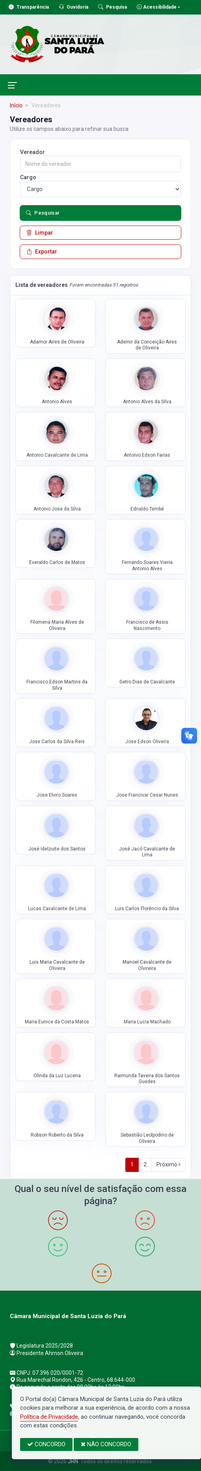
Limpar (39, 232)
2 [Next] (145, 1164)
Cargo (28, 177)
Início (16, 105)
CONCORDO (46, 1444)
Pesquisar (43, 213)
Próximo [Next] (168, 1164)
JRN (73, 1461)
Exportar (41, 251)
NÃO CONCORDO (106, 1444)
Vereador (32, 152)
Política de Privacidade (49, 1416)
